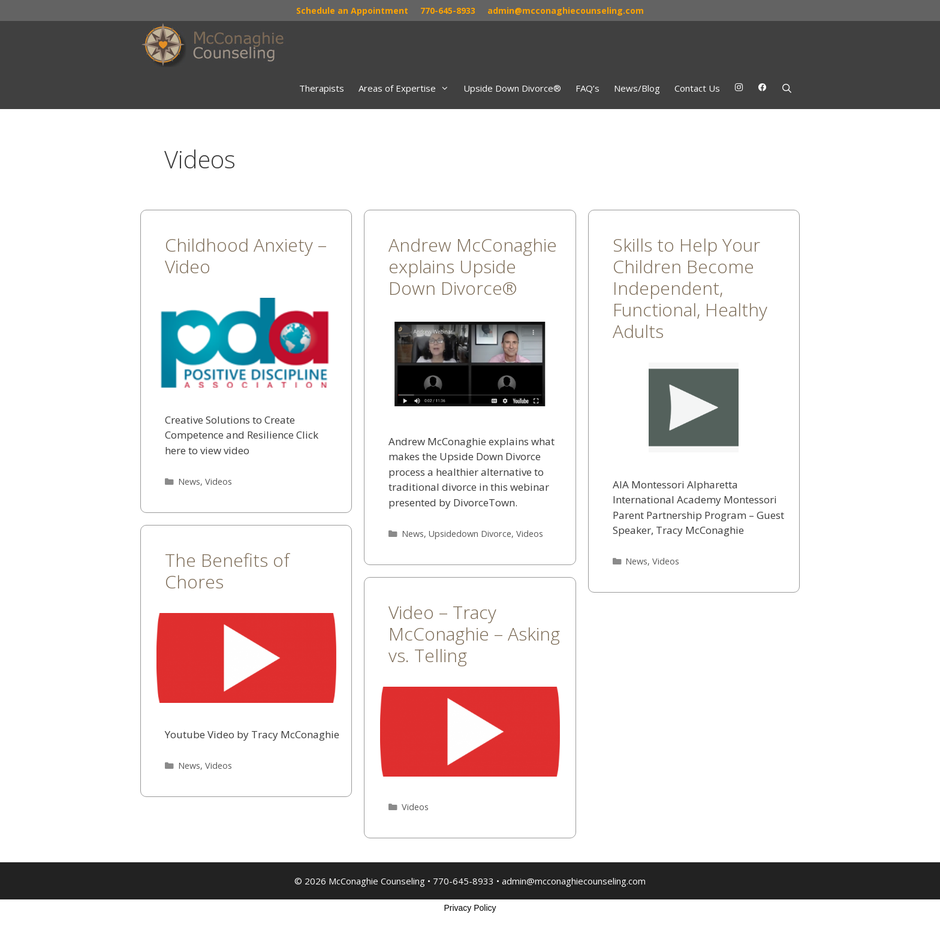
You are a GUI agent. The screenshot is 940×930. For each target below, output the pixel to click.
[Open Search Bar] (787, 88)
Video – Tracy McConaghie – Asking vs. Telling (474, 634)
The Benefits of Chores (227, 571)
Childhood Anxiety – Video (246, 255)
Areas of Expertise (407, 88)
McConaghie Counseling (377, 881)
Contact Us (697, 88)
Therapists (321, 88)
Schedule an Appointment (352, 10)
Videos (218, 481)
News (189, 481)
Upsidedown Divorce (470, 533)
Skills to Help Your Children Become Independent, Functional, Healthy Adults (690, 287)
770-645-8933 (447, 10)
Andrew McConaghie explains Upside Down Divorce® (472, 266)
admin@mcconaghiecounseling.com (565, 10)
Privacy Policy (470, 908)
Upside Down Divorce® (512, 88)
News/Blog (637, 88)
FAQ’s (587, 88)
